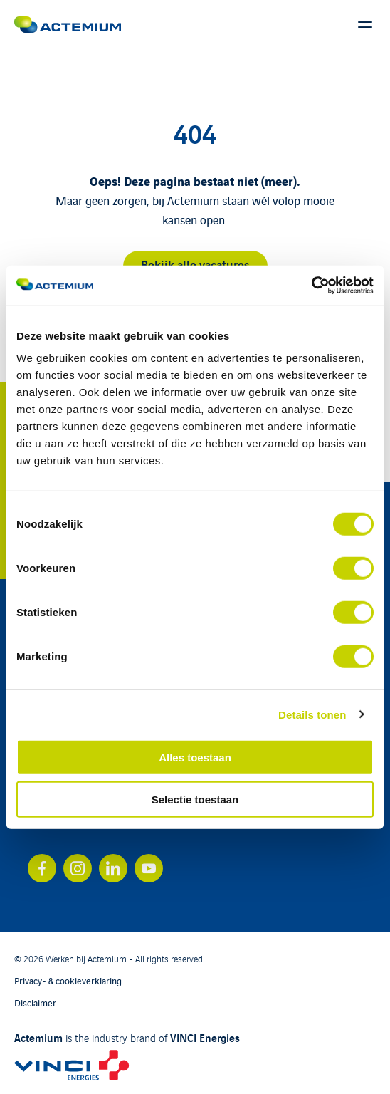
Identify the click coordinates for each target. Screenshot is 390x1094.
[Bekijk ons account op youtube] (149, 868)
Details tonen (312, 714)
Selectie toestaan (195, 799)
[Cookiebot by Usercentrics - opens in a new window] (311, 285)
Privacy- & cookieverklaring (68, 980)
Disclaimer (35, 1002)
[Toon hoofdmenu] (365, 25)
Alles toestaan (195, 757)
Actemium (38, 1037)
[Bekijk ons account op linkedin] (113, 868)
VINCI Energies (205, 1037)
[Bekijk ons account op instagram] (77, 868)
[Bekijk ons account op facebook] (42, 868)
